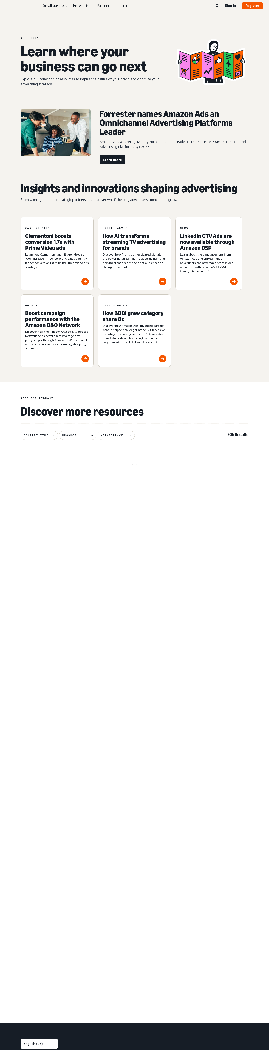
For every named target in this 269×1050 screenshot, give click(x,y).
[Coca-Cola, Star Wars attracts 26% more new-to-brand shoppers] (211, 640)
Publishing (154, 892)
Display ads (27, 897)
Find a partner (219, 879)
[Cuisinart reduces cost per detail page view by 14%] (211, 563)
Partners (104, 5)
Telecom (153, 898)
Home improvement (160, 886)
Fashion (152, 854)
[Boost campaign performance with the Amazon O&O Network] (57, 330)
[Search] (217, 6)
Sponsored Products (32, 884)
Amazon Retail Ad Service (99, 960)
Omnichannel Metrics (96, 910)
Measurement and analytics (98, 882)
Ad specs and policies (223, 848)
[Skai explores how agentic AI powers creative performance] (211, 715)
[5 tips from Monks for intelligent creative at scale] (211, 487)
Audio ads (26, 910)
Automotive (155, 829)
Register (252, 6)
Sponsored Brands (31, 891)
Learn (122, 5)
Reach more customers (34, 835)
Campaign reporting (95, 903)
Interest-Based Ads (100, 998)
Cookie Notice (127, 998)
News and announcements (227, 860)
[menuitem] (39, 897)
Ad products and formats (33, 869)
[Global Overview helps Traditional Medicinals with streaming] (57, 640)
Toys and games (157, 905)
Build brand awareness (34, 829)
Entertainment (156, 848)
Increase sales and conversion (38, 848)
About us (26, 998)
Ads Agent (90, 973)
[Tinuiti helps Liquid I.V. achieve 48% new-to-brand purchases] (57, 715)
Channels (154, 924)
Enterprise (82, 5)
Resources (217, 841)
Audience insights (94, 829)
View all (25, 922)
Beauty (152, 835)
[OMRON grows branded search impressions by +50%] (134, 563)
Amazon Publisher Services (100, 954)
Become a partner (221, 886)
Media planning (93, 835)
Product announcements (225, 835)
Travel (151, 911)
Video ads (26, 903)
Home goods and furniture (163, 879)
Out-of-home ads (31, 916)
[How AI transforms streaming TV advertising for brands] (134, 253)
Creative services (94, 860)
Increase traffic (29, 841)
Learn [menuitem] (215, 822)
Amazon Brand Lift (95, 891)
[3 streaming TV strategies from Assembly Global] (57, 487)
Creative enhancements (98, 854)
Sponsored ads (29, 878)
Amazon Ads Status (153, 998)
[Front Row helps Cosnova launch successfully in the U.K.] (134, 640)
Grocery (152, 867)
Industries (155, 822)
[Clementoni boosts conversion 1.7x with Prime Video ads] (57, 253)
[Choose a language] (39, 803)
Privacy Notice (74, 998)
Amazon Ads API (94, 948)
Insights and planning (100, 822)
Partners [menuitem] (218, 873)
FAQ (213, 854)
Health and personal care (162, 873)
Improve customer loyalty (36, 854)
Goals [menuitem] (25, 822)
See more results (134, 763)
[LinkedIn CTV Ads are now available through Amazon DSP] (208, 253)
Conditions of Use (48, 998)
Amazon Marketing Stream (100, 897)
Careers (176, 998)
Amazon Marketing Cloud (99, 941)
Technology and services (102, 928)
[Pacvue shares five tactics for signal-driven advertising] (134, 487)
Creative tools (92, 867)
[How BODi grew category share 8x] (134, 330)
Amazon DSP (91, 935)
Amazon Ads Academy (224, 829)
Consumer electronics (160, 841)
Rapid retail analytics (96, 916)
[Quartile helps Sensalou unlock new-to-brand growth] (134, 715)
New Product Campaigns (98, 967)
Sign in (230, 5)
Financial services (158, 860)
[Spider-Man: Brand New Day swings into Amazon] (57, 563)
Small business (55, 5)
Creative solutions (98, 848)
